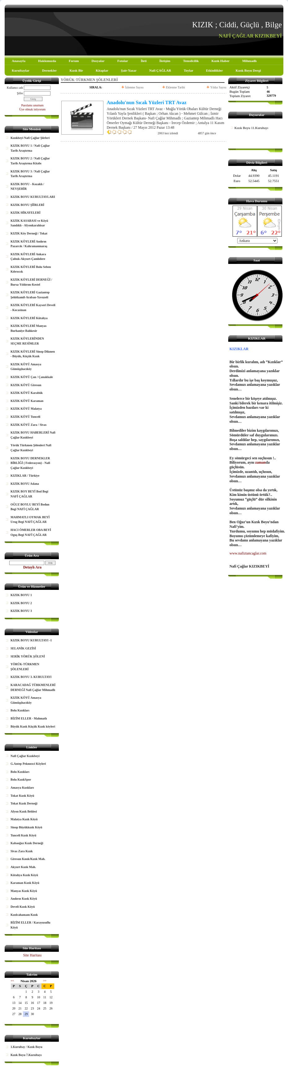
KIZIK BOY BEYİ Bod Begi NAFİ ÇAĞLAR (29, 494)
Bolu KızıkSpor (21, 779)
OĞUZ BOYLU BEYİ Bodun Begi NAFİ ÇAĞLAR (30, 507)
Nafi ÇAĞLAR (160, 70)
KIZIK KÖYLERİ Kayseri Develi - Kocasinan (33, 307)
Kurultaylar (20, 70)
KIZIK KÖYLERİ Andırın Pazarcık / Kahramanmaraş (29, 244)
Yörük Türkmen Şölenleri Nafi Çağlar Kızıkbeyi (31, 447)
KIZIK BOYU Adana (25, 483)
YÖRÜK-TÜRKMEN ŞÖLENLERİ (25, 666)
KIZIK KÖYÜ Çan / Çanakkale (32, 377)
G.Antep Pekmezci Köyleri (28, 763)
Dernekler (49, 70)
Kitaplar (102, 70)
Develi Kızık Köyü (23, 906)
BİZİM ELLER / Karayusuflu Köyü (30, 925)
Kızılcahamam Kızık (24, 914)
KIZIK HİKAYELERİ (26, 212)
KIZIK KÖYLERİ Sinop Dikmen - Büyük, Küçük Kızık (33, 354)
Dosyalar (97, 61)
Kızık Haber (220, 61)
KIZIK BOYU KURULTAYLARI (33, 196)
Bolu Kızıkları (20, 710)
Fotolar (122, 61)
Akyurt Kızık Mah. (23, 867)
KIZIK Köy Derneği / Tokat (29, 233)
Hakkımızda (47, 61)
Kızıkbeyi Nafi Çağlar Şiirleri (30, 138)
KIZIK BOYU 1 (21, 595)
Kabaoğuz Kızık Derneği (27, 843)
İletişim (164, 61)
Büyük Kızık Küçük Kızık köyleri (33, 726)
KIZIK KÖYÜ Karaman (27, 401)
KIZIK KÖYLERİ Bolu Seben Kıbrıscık (31, 269)
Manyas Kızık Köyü (24, 891)
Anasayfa (18, 61)
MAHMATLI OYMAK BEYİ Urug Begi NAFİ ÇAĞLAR (30, 519)
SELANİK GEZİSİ (23, 648)
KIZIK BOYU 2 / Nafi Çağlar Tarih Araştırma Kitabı (30, 161)
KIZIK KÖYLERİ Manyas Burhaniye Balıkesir (28, 328)
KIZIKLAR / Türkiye (25, 475)
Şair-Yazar (129, 70)
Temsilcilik (191, 61)
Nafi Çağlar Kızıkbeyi (25, 756)
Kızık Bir (76, 70)
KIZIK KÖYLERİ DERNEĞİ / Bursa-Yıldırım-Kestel (31, 282)
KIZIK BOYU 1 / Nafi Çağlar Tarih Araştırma (30, 148)
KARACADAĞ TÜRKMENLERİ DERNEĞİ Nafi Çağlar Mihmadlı (33, 687)
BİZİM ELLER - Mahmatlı (29, 718)
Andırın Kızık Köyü (24, 898)
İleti (143, 61)
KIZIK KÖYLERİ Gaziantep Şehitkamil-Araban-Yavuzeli (30, 295)
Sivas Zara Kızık (22, 851)
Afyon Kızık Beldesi (24, 811)
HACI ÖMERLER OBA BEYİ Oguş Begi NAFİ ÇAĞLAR (31, 532)
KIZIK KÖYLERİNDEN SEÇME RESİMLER (27, 341)
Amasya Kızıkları (22, 787)
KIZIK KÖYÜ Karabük (27, 392)
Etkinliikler (214, 70)
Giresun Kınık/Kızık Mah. (28, 859)
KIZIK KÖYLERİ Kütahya (29, 318)
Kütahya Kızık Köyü (24, 875)
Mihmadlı (249, 61)
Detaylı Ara (32, 567)
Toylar (188, 70)
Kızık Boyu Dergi (248, 70)
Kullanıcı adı (15, 87)
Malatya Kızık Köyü (24, 819)
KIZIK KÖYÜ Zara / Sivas (28, 424)
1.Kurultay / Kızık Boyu (26, 1047)
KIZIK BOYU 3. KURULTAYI (31, 677)
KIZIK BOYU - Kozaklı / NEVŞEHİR (27, 186)
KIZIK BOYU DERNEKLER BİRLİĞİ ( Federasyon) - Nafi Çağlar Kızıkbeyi (30, 463)
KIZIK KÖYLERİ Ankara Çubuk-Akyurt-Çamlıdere (28, 256)
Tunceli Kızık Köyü (23, 835)
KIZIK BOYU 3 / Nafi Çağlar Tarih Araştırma (30, 174)
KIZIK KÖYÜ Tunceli (25, 416)
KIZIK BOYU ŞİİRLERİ (27, 205)
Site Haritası (32, 955)
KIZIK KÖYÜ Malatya (26, 408)
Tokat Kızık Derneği (24, 803)
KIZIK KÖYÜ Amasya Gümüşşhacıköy (26, 367)
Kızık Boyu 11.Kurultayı (251, 128)
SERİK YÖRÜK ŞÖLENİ (28, 656)
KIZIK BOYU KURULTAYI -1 (31, 640)
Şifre (20, 93)
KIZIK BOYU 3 (21, 611)
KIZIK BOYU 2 (21, 603)
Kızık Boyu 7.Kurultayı (26, 1055)
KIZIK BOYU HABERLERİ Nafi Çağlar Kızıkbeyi (33, 435)
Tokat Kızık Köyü (22, 795)
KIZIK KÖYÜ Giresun (26, 385)
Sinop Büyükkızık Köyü (26, 827)
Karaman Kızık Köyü (25, 882)
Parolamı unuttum (32, 105)
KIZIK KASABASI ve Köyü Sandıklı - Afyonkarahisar (29, 223)
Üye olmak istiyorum (32, 109)
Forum (74, 61)
